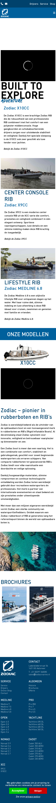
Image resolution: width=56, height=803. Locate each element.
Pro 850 (32, 704)
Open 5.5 (5, 724)
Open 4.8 (5, 726)
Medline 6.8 (6, 709)
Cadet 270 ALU (35, 753)
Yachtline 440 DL (36, 724)
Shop (52, 4)
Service (44, 4)
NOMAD (5, 739)
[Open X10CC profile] (28, 65)
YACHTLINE (35, 717)
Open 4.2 (5, 729)
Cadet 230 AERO (36, 758)
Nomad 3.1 (6, 751)
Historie (32, 685)
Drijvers (34, 4)
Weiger (38, 790)
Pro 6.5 (32, 709)
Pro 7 (31, 706)
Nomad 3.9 (6, 743)
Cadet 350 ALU (35, 743)
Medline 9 (5, 704)
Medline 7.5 (6, 706)
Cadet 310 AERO (36, 751)
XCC (3, 764)
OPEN (4, 717)
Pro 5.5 (32, 711)
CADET (33, 739)
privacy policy (33, 796)
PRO (31, 700)
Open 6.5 (5, 721)
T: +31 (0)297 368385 (38, 672)
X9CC (3, 768)
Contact (4, 693)
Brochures (33, 688)
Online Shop (6, 690)
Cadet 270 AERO (36, 756)
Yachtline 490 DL (36, 721)
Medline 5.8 (6, 711)
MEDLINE (6, 700)
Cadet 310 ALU (35, 748)
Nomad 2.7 (6, 753)
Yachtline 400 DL (36, 726)
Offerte (32, 690)
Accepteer (18, 790)
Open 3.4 (5, 732)
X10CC (4, 771)
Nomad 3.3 (6, 748)
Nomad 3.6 (6, 746)
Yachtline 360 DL (36, 729)
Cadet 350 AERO (36, 746)
